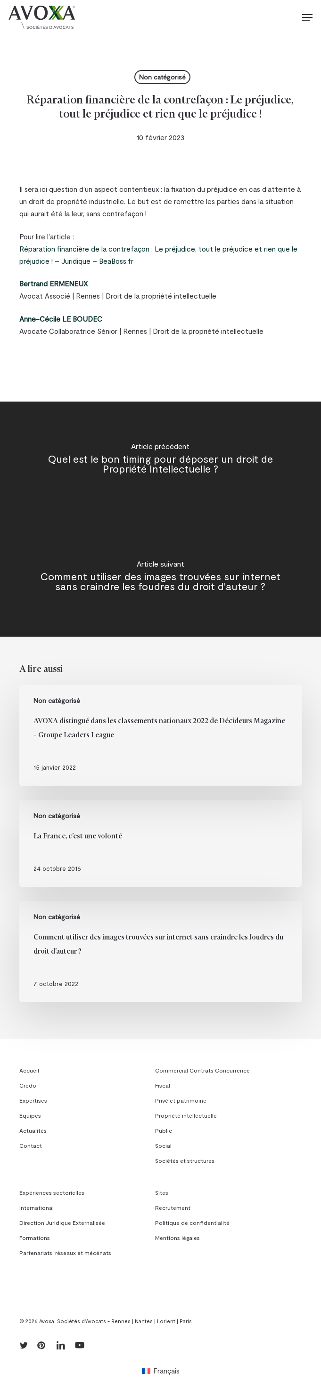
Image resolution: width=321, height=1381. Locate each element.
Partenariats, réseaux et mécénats (65, 1252)
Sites (161, 1192)
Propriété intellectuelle (186, 1115)
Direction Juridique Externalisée (62, 1222)
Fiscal (162, 1085)
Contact (30, 1145)
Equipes (30, 1115)
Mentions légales (177, 1237)
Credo (27, 1085)
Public (163, 1130)
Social (163, 1145)
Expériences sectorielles (51, 1192)
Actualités (33, 1130)
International (36, 1207)
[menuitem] (160, 1370)
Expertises (33, 1100)
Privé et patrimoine (180, 1100)
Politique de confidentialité (192, 1222)
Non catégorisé (162, 77)
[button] (307, 17)
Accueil (29, 1070)
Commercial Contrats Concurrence (202, 1070)
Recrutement (172, 1207)
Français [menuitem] (166, 1370)
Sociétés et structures (184, 1160)
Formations (34, 1237)
